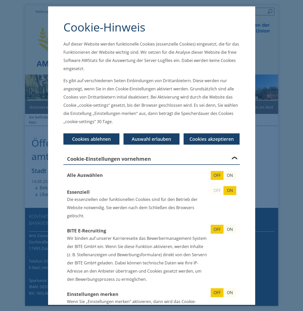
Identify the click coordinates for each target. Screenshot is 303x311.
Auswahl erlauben (151, 139)
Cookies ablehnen (91, 139)
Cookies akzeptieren (211, 139)
